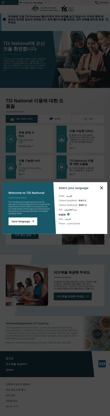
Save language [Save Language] (21, 222)
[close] (101, 183)
